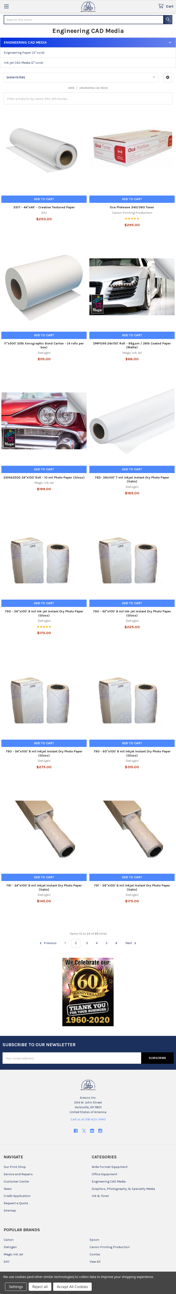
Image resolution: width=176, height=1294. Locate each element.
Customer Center (16, 1181)
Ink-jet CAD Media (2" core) (23, 63)
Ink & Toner (100, 1196)
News (8, 1189)
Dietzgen (10, 1247)
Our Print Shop (15, 1167)
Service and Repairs (18, 1174)
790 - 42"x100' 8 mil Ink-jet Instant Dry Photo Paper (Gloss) (132, 613)
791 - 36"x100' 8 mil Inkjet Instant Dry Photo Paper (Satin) (132, 888)
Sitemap (10, 1210)
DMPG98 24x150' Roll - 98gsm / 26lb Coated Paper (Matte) (132, 345)
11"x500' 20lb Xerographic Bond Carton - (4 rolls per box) (44, 345)
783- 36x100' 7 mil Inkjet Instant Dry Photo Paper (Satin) (132, 480)
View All (95, 1262)
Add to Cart (44, 199)
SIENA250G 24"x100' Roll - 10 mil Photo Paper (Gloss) (44, 477)
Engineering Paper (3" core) (24, 53)
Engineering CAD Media (109, 1181)
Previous (47, 943)
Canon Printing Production (110, 1247)
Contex (95, 1254)
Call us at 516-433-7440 (88, 1119)
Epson (94, 1240)
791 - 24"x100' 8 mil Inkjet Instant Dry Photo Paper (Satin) (44, 888)
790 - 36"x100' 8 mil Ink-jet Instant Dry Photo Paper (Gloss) (44, 613)
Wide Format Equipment (110, 1167)
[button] (167, 77)
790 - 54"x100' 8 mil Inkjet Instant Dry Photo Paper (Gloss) (44, 753)
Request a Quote (16, 1203)
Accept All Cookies (72, 1286)
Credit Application (17, 1196)
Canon (9, 1240)
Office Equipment (104, 1174)
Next (131, 943)
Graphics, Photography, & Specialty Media (123, 1189)
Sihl (6, 1262)
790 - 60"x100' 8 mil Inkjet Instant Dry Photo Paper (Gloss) (132, 753)
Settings (16, 1286)
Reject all (40, 1286)
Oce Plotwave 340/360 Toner (132, 207)
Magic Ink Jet (13, 1254)
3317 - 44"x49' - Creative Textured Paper (44, 207)
